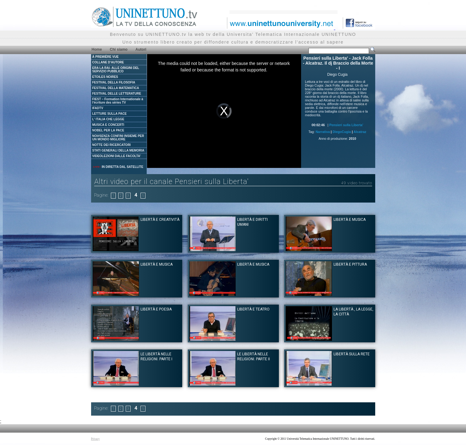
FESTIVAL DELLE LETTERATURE (116, 93)
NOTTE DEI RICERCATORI (111, 145)
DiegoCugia (342, 132)
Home (97, 49)
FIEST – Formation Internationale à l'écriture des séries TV (117, 100)
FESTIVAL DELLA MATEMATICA (115, 88)
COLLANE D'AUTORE (108, 62)
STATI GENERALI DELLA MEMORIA (118, 150)
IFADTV (97, 108)
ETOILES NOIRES (105, 77)
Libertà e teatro (253, 309)
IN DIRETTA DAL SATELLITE (118, 167)
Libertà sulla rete (352, 354)
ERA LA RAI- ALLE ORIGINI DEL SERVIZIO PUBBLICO (115, 69)
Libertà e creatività (160, 219)
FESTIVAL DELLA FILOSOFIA (113, 82)
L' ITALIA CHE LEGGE (108, 119)
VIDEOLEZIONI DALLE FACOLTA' (116, 156)
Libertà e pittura (350, 264)
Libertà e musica (350, 219)
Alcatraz (360, 132)
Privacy (95, 438)
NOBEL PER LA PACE (108, 130)
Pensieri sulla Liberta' (346, 125)
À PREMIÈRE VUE (105, 56)
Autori (141, 49)
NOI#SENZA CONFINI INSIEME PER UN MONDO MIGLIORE (118, 137)
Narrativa (323, 132)
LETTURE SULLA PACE (109, 113)
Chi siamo (119, 49)
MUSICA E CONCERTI (108, 124)
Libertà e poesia (156, 309)
